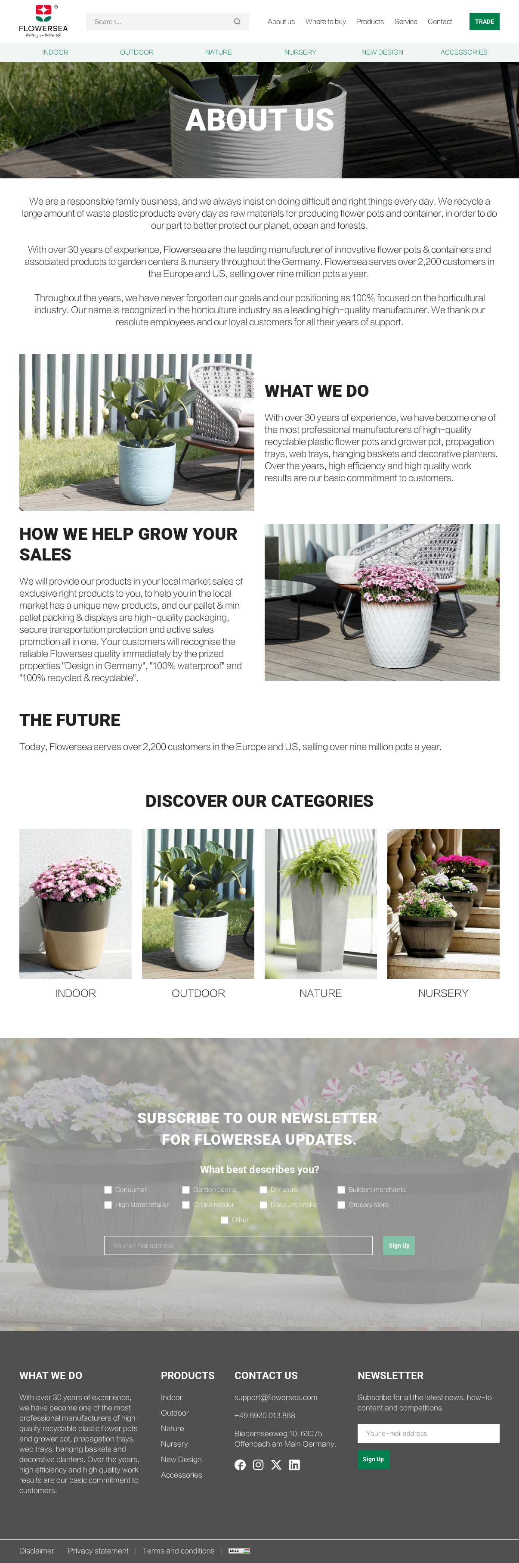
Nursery (300, 52)
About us (281, 21)
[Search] (237, 21)
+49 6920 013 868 (265, 1416)
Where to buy (326, 21)
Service (406, 21)
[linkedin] (294, 1464)
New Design (382, 52)
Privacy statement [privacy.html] (98, 1551)
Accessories (464, 52)
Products (370, 21)
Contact (440, 21)
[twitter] (276, 1464)
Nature (218, 52)
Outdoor (137, 52)
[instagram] (258, 1464)
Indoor (55, 52)
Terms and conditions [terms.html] (178, 1551)
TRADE (484, 21)
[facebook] (240, 1464)
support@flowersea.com (276, 1398)
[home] (43, 21)
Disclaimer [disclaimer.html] (36, 1551)
